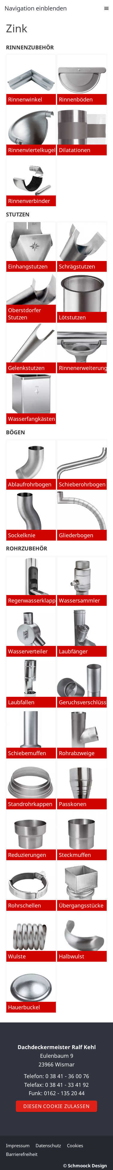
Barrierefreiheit (21, 1154)
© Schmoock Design (85, 1166)
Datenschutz (48, 1145)
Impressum (18, 1145)
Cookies (75, 1145)
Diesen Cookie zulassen (56, 1106)
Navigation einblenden (35, 8)
